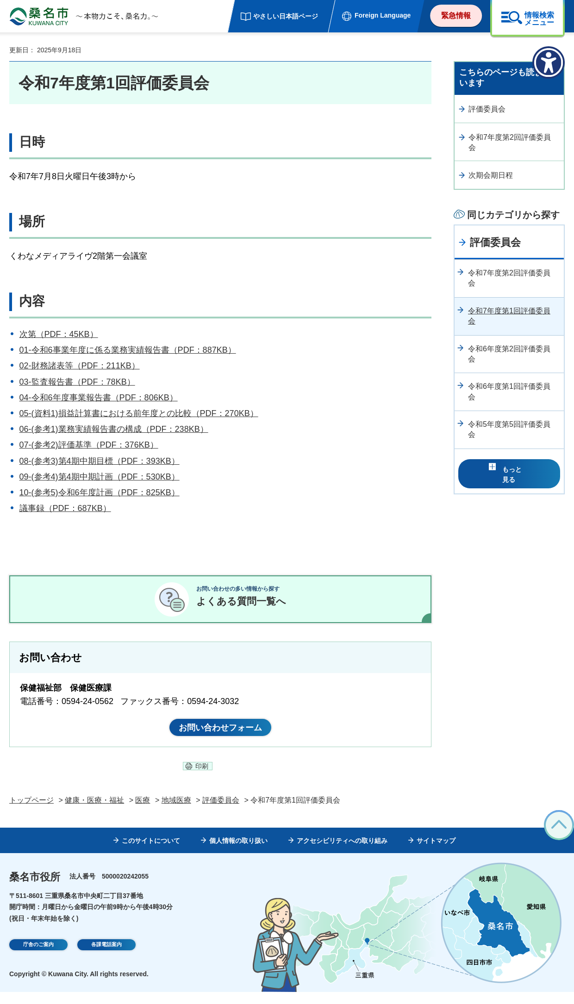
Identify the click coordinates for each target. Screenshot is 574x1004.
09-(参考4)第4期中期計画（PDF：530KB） (99, 476)
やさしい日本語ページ (285, 16)
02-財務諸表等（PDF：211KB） (79, 365)
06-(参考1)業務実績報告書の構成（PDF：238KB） (113, 429)
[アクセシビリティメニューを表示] (548, 62)
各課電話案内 (106, 957)
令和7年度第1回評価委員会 (509, 316)
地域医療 (176, 812)
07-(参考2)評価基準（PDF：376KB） (88, 444)
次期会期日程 (490, 175)
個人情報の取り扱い (238, 852)
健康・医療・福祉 (94, 812)
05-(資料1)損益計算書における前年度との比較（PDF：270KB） (138, 413)
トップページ (31, 812)
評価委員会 (486, 109)
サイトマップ (436, 852)
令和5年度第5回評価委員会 (509, 429)
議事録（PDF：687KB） (65, 508)
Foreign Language (383, 15)
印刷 (201, 778)
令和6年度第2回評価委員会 (509, 354)
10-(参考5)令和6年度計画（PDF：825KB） (99, 492)
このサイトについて (151, 852)
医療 (142, 812)
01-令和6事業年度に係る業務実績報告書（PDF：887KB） (127, 350)
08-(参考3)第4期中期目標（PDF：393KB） (99, 461)
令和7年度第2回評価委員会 (509, 142)
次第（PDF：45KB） (58, 334)
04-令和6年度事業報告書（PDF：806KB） (98, 397)
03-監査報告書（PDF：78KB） (77, 382)
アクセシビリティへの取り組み (342, 852)
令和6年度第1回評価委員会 (509, 391)
